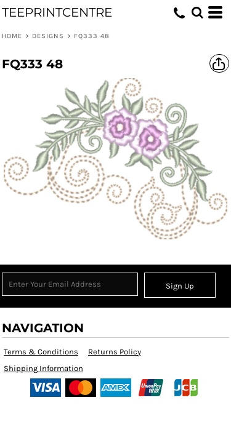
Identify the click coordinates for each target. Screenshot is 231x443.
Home (12, 36)
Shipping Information (43, 368)
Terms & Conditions (41, 351)
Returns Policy (114, 351)
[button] (197, 12)
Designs (48, 36)
